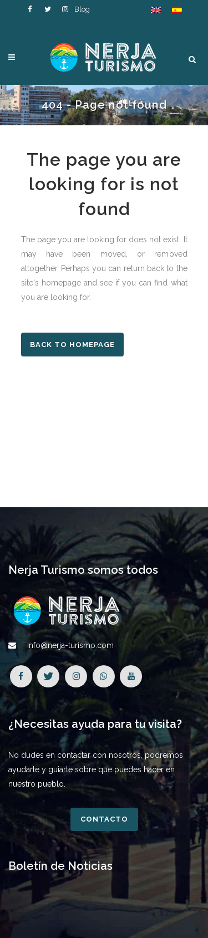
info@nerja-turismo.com (70, 645)
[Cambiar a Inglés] (155, 10)
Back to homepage (72, 344)
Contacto (104, 819)
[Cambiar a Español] (176, 10)
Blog (82, 9)
